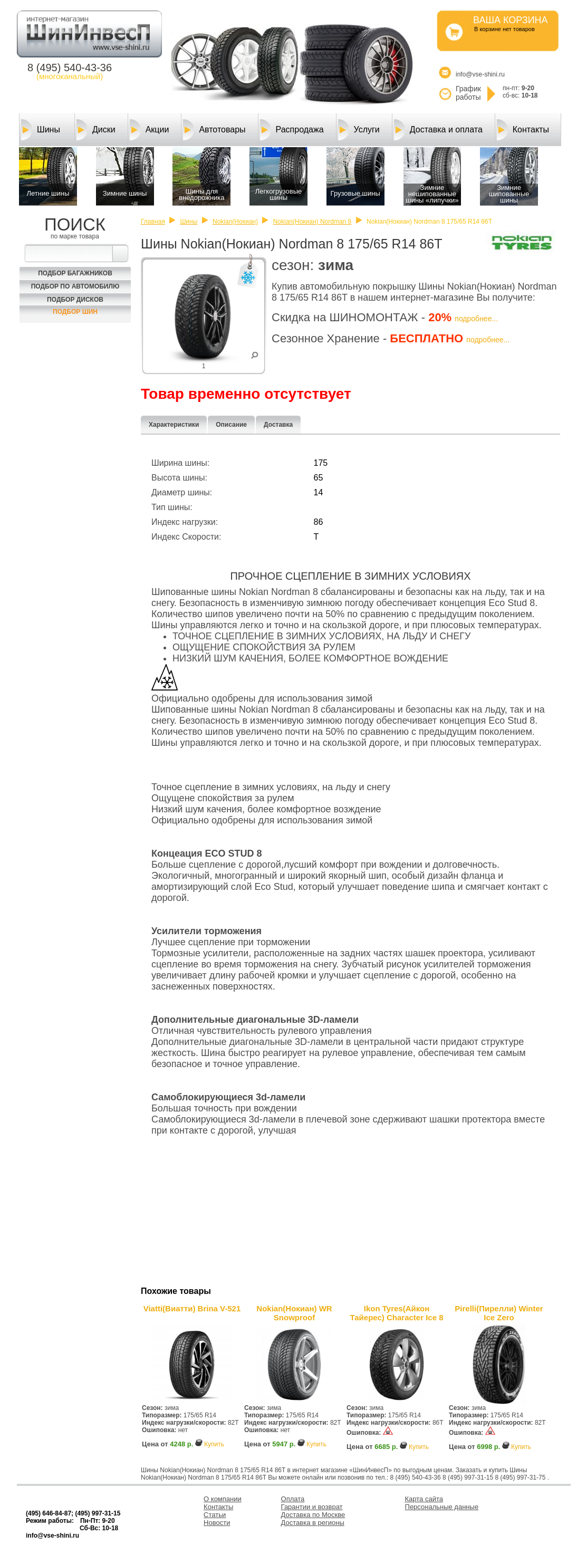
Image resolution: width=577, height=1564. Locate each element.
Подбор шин (75, 311)
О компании (223, 1499)
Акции (149, 129)
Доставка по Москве (313, 1515)
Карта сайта (424, 1499)
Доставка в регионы (312, 1523)
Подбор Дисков (75, 299)
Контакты (523, 129)
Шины (40, 129)
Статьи (215, 1515)
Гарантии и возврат (312, 1507)
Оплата (293, 1499)
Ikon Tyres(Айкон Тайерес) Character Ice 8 (396, 1313)
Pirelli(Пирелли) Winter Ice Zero (499, 1313)
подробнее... (476, 318)
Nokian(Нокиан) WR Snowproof (294, 1313)
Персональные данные (442, 1507)
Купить (214, 1444)
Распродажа (292, 129)
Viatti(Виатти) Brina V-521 (192, 1308)
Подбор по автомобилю (75, 286)
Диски (96, 129)
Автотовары (214, 129)
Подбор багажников (75, 273)
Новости (217, 1523)
